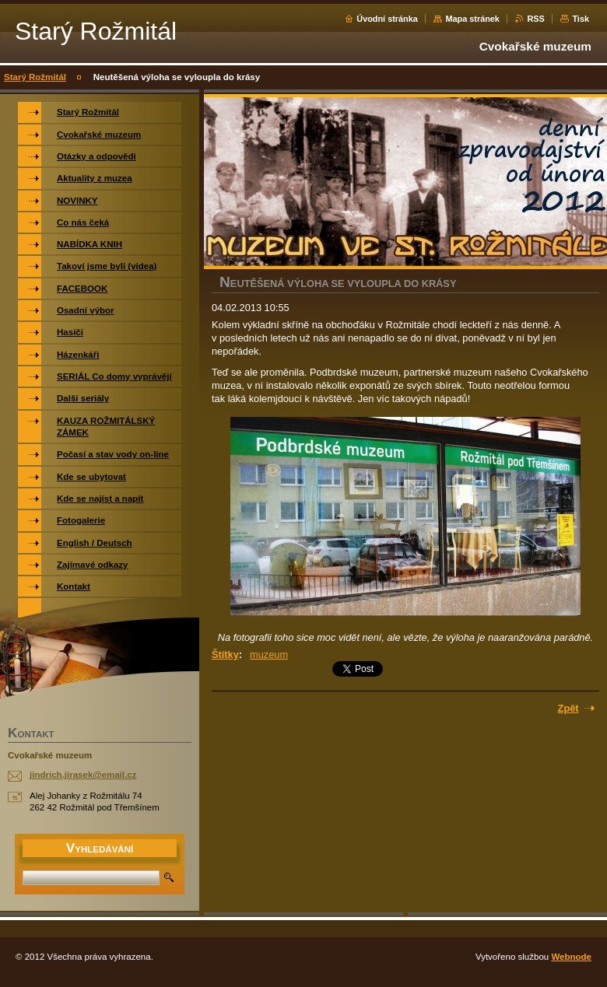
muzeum (269, 654)
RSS (535, 18)
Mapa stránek (472, 18)
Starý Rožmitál (35, 77)
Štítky (225, 654)
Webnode (571, 956)
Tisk (580, 18)
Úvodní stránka (387, 18)
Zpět (568, 708)
